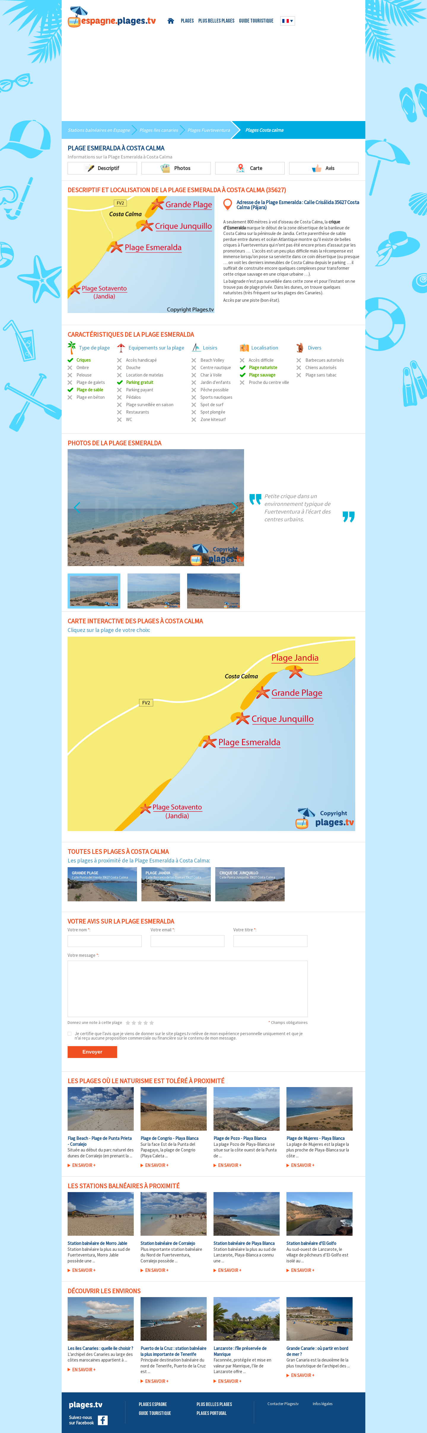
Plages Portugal (212, 1413)
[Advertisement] (213, 72)
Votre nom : (79, 929)
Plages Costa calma (264, 130)
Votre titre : (244, 929)
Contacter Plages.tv (283, 1403)
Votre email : (163, 929)
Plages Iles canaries (158, 130)
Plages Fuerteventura (208, 130)
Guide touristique (256, 21)
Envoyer (92, 1052)
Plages (187, 21)
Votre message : (83, 955)
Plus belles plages (216, 21)
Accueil (171, 21)
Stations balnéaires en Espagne (99, 130)
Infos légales (322, 1403)
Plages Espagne (153, 1404)
